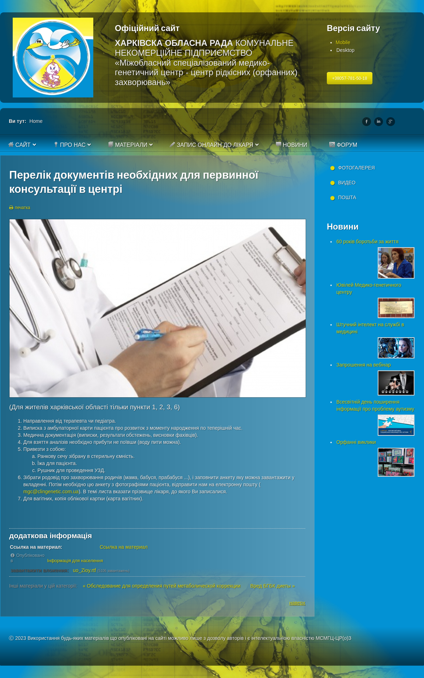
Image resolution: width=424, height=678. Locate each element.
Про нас (69, 145)
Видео (346, 182)
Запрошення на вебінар (363, 365)
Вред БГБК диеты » (272, 586)
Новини (291, 145)
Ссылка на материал (124, 547)
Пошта (347, 197)
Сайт (19, 145)
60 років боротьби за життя (367, 241)
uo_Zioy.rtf (84, 570)
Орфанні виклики (356, 442)
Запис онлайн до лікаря (211, 145)
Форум (343, 145)
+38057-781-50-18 (349, 78)
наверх (297, 603)
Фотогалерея (356, 168)
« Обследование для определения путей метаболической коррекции (162, 586)
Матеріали (127, 145)
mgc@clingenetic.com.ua (51, 491)
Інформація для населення (75, 560)
